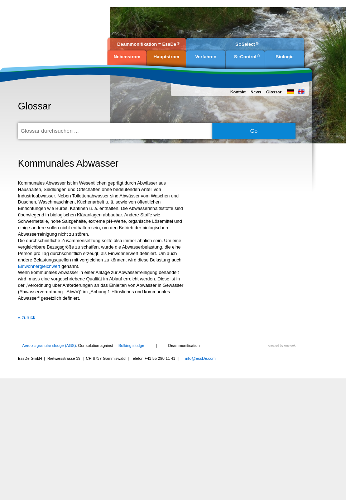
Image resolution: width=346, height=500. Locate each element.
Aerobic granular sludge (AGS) (49, 345)
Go (254, 131)
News (255, 92)
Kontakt (238, 92)
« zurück (26, 317)
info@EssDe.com (200, 358)
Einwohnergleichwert (39, 266)
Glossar (274, 92)
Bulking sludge (131, 345)
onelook (289, 345)
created (273, 345)
